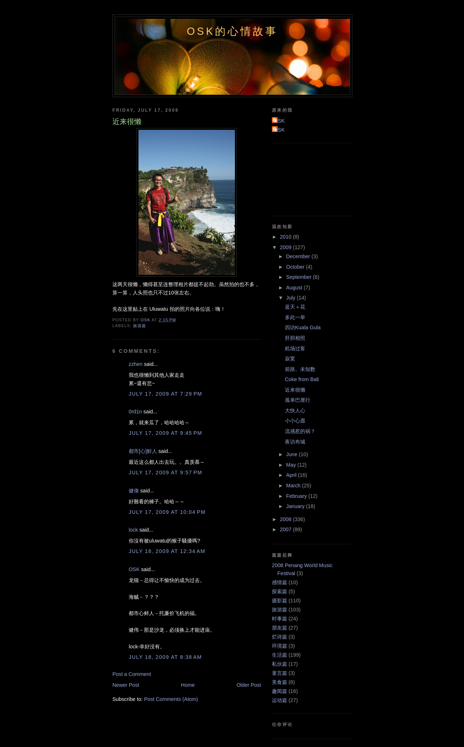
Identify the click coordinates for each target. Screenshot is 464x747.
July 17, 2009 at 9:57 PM (165, 472)
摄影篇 (279, 600)
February (297, 496)
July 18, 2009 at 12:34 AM (167, 551)
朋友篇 (279, 628)
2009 (286, 247)
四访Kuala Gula (303, 327)
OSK (134, 569)
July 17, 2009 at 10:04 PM (167, 512)
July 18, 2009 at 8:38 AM (165, 657)
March (294, 485)
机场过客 (295, 348)
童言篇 (279, 673)
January (296, 506)
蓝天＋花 (295, 307)
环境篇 (279, 646)
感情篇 (279, 582)
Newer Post (125, 685)
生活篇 (279, 655)
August (294, 287)
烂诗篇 (279, 637)
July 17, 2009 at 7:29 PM (165, 394)
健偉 (134, 491)
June (292, 454)
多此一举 (295, 317)
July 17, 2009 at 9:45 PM (165, 433)
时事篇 (279, 619)
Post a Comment (131, 674)
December (298, 256)
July (291, 298)
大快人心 (295, 410)
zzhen (135, 364)
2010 (286, 237)
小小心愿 (295, 421)
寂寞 (290, 359)
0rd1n (135, 411)
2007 (286, 529)
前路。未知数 (300, 369)
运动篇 (279, 700)
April (292, 475)
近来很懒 (295, 390)
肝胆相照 (295, 338)
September (299, 277)
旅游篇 (139, 325)
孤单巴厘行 (297, 400)
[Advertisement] (304, 178)
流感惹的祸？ (300, 431)
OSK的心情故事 (232, 31)
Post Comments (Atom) (171, 699)
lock (133, 530)
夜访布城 (295, 442)
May (291, 465)
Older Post (248, 685)
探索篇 (279, 591)
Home (188, 685)
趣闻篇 (279, 691)
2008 (286, 519)
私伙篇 (279, 664)
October (296, 267)
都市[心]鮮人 (143, 451)
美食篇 (279, 682)
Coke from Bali (302, 379)
